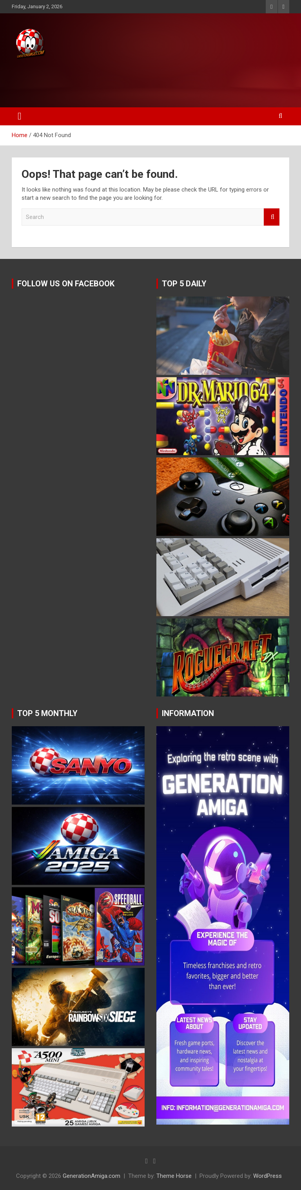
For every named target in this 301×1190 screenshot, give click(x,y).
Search (271, 217)
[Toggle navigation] (19, 116)
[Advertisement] (148, 81)
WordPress (267, 1175)
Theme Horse (174, 1175)
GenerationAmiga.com (91, 1175)
